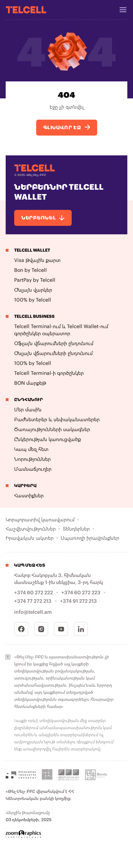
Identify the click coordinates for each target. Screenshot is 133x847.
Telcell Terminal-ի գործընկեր (49, 373)
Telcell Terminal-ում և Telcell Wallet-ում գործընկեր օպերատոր (61, 329)
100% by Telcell (32, 300)
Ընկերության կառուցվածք (47, 439)
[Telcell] (26, 9)
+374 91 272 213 (78, 601)
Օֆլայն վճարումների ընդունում (53, 343)
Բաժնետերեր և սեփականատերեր (57, 419)
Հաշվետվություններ (31, 529)
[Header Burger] (123, 10)
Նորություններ (32, 459)
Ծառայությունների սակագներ (52, 429)
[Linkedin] (81, 629)
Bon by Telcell (30, 270)
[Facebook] (21, 629)
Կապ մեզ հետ (31, 449)
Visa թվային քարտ (37, 260)
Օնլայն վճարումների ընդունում (53, 353)
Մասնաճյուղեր (32, 469)
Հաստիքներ (29, 495)
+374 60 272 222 (33, 592)
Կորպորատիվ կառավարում (40, 519)
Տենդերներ (76, 529)
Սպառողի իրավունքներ (90, 538)
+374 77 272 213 (32, 601)
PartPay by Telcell (34, 280)
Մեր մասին (27, 409)
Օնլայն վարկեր (33, 290)
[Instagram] (41, 629)
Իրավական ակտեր (30, 538)
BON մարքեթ (30, 383)
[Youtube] (61, 629)
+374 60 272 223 (80, 592)
